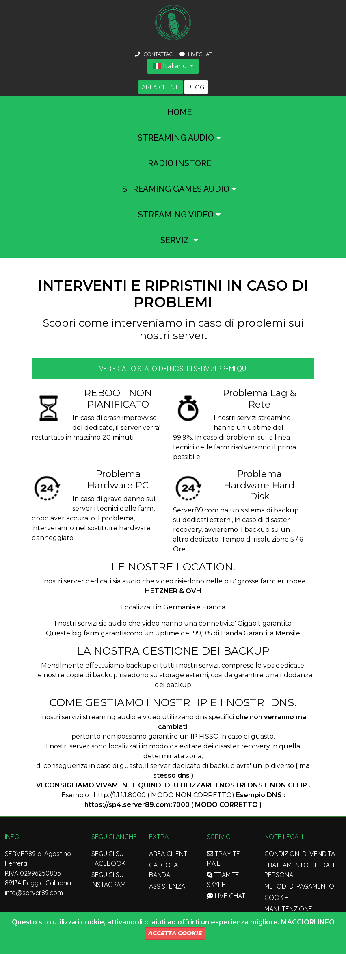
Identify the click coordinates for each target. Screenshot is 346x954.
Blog (196, 87)
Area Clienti (160, 87)
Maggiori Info (308, 922)
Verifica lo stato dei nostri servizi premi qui (173, 368)
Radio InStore (179, 163)
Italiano (170, 66)
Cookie (276, 897)
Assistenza (167, 886)
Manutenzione (288, 909)
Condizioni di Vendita (299, 854)
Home (179, 112)
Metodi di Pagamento (299, 886)
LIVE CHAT (226, 896)
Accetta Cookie (175, 933)
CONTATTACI (155, 54)
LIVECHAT (195, 54)
